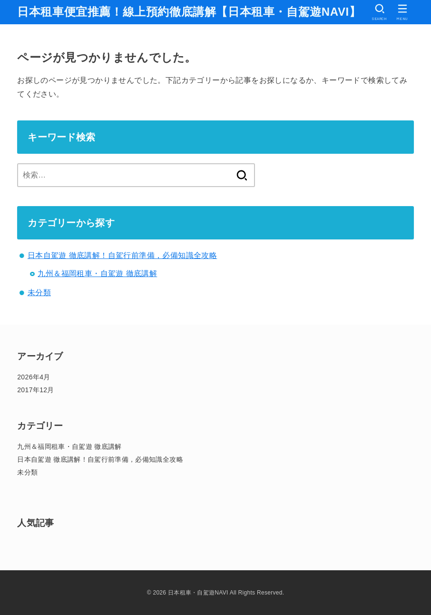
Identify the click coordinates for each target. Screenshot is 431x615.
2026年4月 (33, 377)
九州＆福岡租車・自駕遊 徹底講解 (97, 273)
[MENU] (402, 12)
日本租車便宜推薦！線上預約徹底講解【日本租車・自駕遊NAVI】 (189, 11)
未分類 (39, 292)
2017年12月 (35, 390)
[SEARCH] (379, 12)
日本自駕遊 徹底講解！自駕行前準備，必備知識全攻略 (122, 255)
